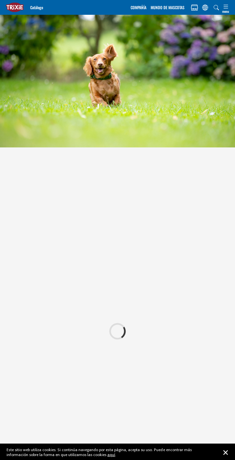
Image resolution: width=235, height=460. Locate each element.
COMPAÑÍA (138, 7)
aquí (111, 454)
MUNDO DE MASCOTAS (167, 7)
